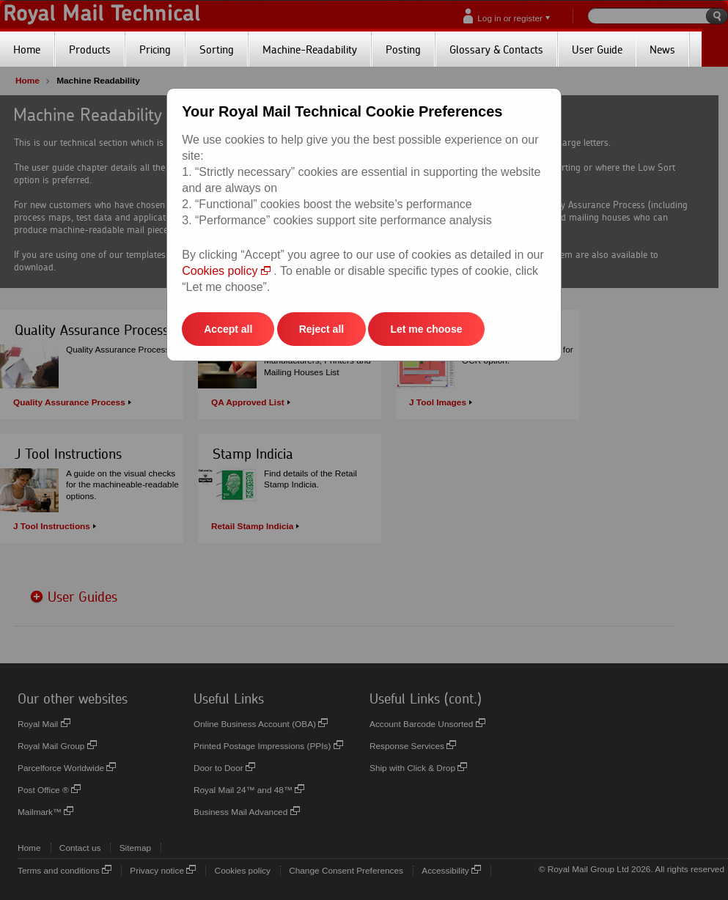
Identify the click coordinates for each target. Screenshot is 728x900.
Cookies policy (226, 271)
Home (26, 49)
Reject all (321, 329)
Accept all (228, 329)
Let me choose (426, 329)
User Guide (597, 49)
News (662, 49)
